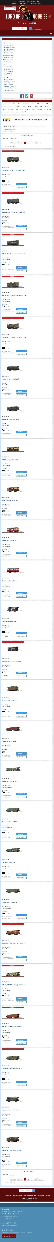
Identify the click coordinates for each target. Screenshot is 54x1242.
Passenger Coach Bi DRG (9, 701)
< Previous (13, 143)
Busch (21, 109)
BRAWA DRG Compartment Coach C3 (13, 254)
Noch (4, 109)
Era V (8, 73)
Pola (14, 106)
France (8, 84)
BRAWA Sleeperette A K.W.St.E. (11, 661)
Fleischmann (26, 104)
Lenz (4, 106)
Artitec (30, 106)
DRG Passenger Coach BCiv (10, 460)
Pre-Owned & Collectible (23, 112)
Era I (7, 66)
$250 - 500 (9, 49)
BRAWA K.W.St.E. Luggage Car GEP (12, 1068)
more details (21, 187)
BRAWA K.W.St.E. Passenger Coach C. (13, 943)
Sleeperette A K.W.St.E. (9, 621)
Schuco (12, 112)
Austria (8, 83)
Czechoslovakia (10, 88)
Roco (19, 104)
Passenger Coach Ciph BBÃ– (11, 379)
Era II (8, 68)
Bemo (33, 104)
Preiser (47, 106)
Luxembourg (10, 86)
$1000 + (8, 52)
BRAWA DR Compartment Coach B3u (13, 212)
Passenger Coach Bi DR (9, 540)
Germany (9, 79)
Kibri (24, 106)
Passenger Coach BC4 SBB (10, 781)
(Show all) (10, 55)
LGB (43, 104)
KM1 (47, 104)
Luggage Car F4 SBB (8, 862)
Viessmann (39, 109)
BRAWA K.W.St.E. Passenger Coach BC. (14, 985)
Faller (9, 106)
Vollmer (19, 106)
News (15, 1)
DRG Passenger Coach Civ (10, 500)
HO (7, 62)
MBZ (41, 106)
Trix (10, 104)
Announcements (31, 1)
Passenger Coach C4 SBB (10, 822)
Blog (38, 1)
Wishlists (40, 3)
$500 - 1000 (9, 51)
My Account (14, 3)
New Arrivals (22, 1)
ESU (33, 109)
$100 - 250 (9, 47)
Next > (40, 143)
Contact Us (33, 3)
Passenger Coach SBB (9, 741)
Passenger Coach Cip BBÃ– (10, 419)
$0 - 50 (8, 44)
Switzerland (9, 81)
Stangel (36, 106)
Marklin (5, 104)
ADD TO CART (21, 184)
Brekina (27, 109)
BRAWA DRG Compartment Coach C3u (14, 337)
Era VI (8, 75)
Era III (8, 69)
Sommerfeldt (47, 109)
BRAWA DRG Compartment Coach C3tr (14, 295)
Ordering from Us (24, 3)
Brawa (8, 57)
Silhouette (11, 109)
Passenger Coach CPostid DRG (11, 1150)
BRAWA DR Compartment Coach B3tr (14, 170)
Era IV (8, 71)
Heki (17, 109)
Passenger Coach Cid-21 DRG (11, 1110)
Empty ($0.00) (24, 23)
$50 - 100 (9, 45)
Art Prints (5, 112)
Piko (38, 104)
